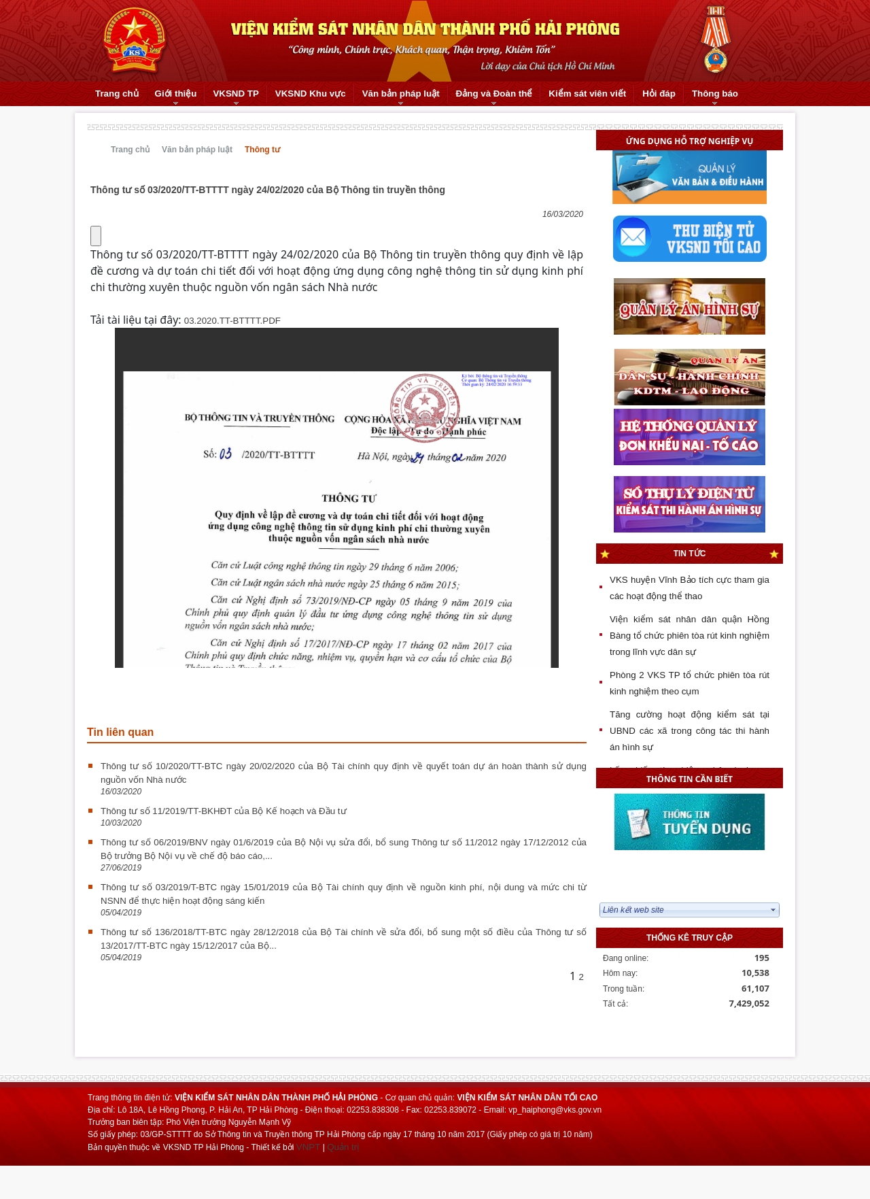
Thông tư (262, 149)
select (773, 909)
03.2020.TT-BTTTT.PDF (232, 321)
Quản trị (343, 1147)
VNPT (308, 1147)
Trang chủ (130, 149)
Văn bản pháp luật (197, 149)
